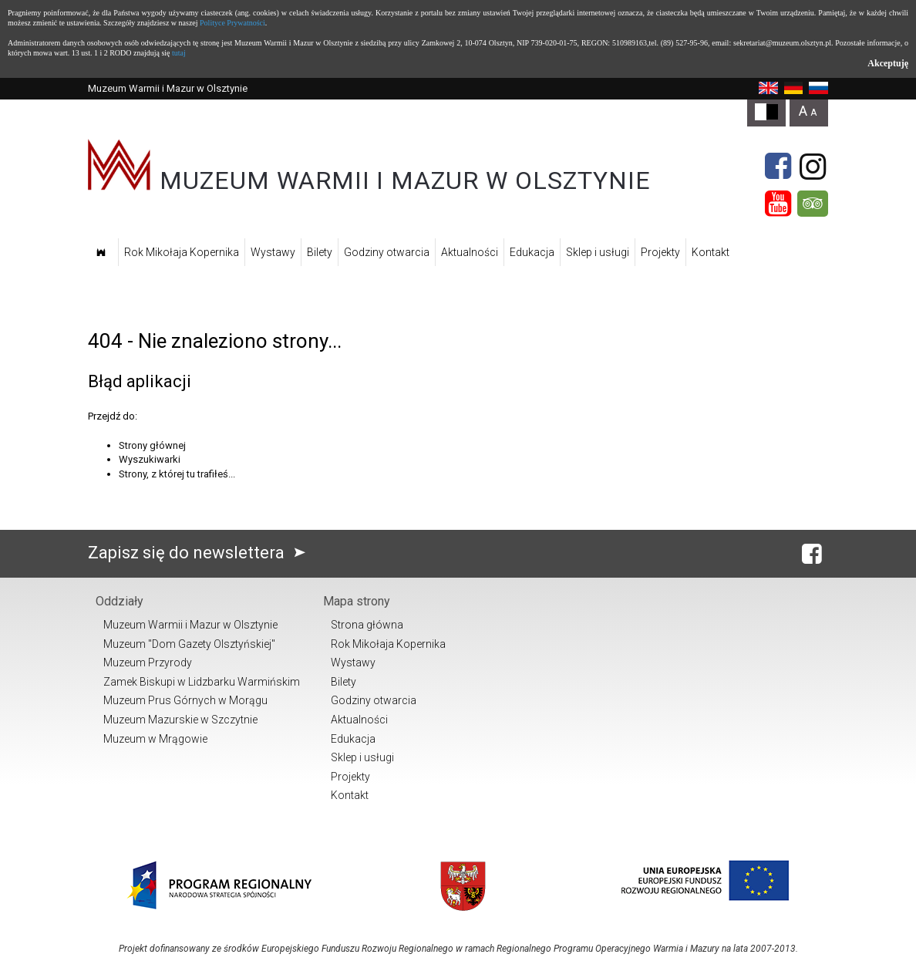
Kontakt (710, 252)
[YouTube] (778, 203)
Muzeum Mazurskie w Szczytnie (180, 719)
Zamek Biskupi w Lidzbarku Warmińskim (201, 682)
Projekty (660, 252)
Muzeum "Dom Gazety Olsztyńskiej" (189, 644)
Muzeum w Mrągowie (155, 739)
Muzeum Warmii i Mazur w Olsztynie (190, 625)
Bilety (319, 252)
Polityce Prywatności (232, 23)
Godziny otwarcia (386, 252)
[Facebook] (778, 166)
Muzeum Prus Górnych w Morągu (185, 700)
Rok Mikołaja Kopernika (181, 252)
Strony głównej (152, 445)
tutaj (179, 53)
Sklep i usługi (597, 252)
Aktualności (469, 252)
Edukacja (532, 252)
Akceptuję (887, 63)
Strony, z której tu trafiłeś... (177, 474)
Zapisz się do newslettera (200, 552)
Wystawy (273, 252)
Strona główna (367, 625)
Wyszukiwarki (149, 459)
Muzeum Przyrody (147, 662)
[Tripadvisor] (812, 203)
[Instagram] (812, 166)
